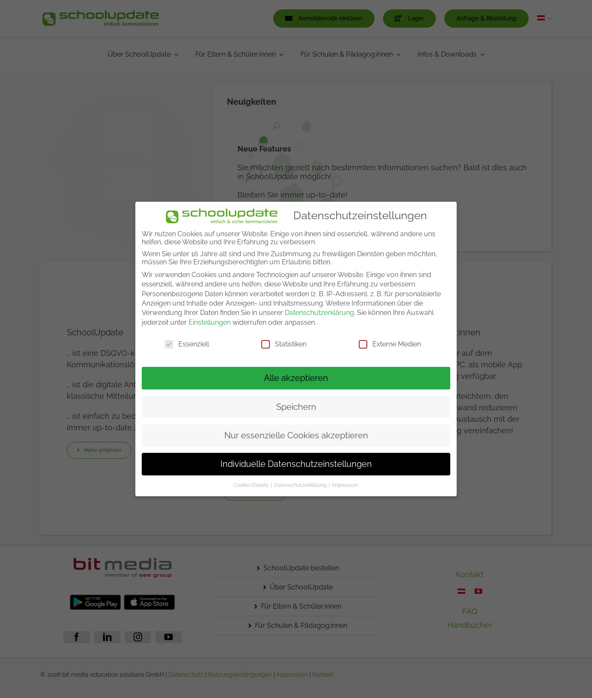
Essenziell (187, 344)
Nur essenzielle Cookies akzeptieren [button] (296, 435)
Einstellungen (210, 322)
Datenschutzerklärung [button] (301, 485)
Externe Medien (390, 344)
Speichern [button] (296, 407)
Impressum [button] (345, 485)
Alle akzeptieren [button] (296, 378)
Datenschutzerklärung (319, 313)
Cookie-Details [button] (252, 485)
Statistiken (283, 344)
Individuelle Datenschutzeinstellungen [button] (296, 464)
